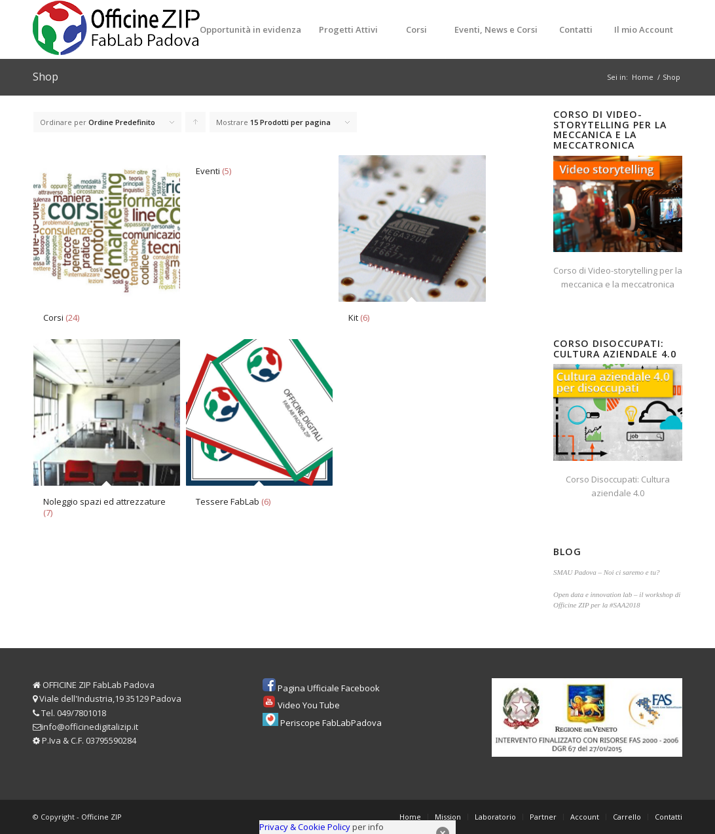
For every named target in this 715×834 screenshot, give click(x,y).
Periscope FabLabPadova (331, 723)
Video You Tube (309, 705)
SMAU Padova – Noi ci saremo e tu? (606, 572)
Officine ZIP (101, 817)
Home (642, 77)
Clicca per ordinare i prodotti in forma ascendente (195, 125)
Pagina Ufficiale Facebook (329, 688)
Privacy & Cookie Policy (304, 827)
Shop (45, 76)
